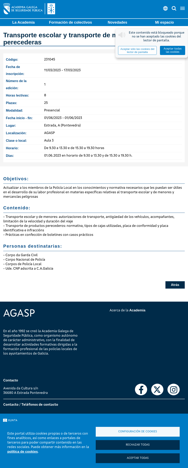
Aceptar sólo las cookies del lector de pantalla (137, 50)
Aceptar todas (138, 458)
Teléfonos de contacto (39, 404)
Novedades (117, 22)
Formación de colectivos (70, 22)
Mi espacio (164, 22)
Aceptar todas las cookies (172, 50)
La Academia (23, 22)
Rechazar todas (138, 445)
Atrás (175, 285)
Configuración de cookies (137, 431)
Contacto (10, 404)
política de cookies (22, 452)
